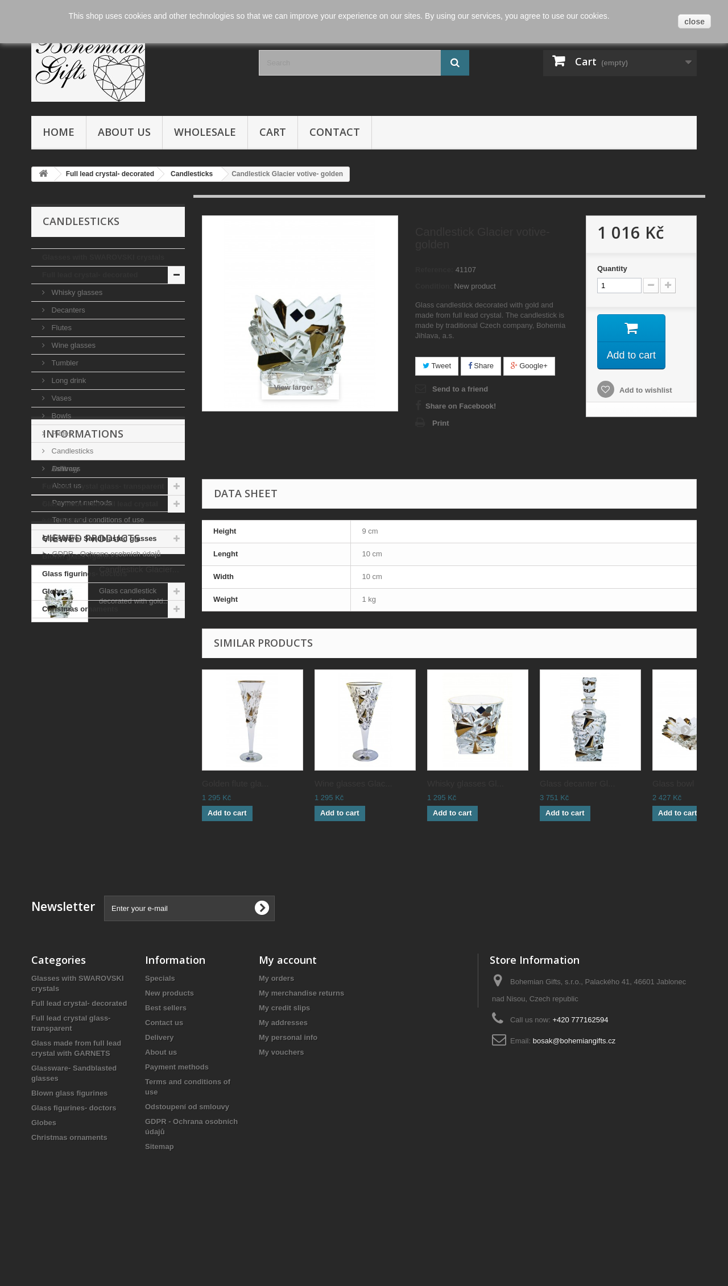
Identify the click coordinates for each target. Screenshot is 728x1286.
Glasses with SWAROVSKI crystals (103, 257)
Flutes (60, 327)
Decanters (67, 310)
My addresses (283, 1090)
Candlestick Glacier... (139, 842)
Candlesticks (71, 451)
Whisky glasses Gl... (465, 783)
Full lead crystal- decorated (90, 274)
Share (481, 365)
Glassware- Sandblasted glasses (99, 538)
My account (288, 1027)
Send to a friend (460, 389)
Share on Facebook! (460, 406)
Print (440, 423)
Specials (160, 1046)
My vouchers (281, 1120)
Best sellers (166, 1075)
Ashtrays (64, 468)
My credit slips (284, 1075)
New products (169, 1060)
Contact (334, 132)
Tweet (437, 365)
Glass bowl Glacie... (690, 783)
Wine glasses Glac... (353, 783)
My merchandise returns (301, 1060)
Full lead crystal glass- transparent (103, 486)
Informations (83, 652)
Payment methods (80, 717)
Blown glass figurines (80, 556)
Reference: (434, 269)
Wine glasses (72, 345)
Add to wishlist (645, 390)
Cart (272, 132)
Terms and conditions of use (97, 734)
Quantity (612, 268)
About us (124, 132)
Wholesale (205, 132)
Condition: (433, 286)
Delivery (64, 683)
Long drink (67, 380)
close (694, 21)
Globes (54, 591)
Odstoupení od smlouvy (187, 1174)
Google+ (529, 365)
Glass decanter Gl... (577, 783)
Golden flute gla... (235, 783)
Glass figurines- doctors (84, 573)
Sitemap (159, 1214)
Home (59, 132)
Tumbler (63, 363)
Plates (60, 433)
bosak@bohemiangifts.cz (574, 1108)
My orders (276, 1046)
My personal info (288, 1105)
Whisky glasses (75, 292)
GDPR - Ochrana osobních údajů (105, 768)
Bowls (60, 415)
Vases (60, 398)
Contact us (164, 1090)
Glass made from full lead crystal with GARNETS (100, 512)
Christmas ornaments (80, 609)
